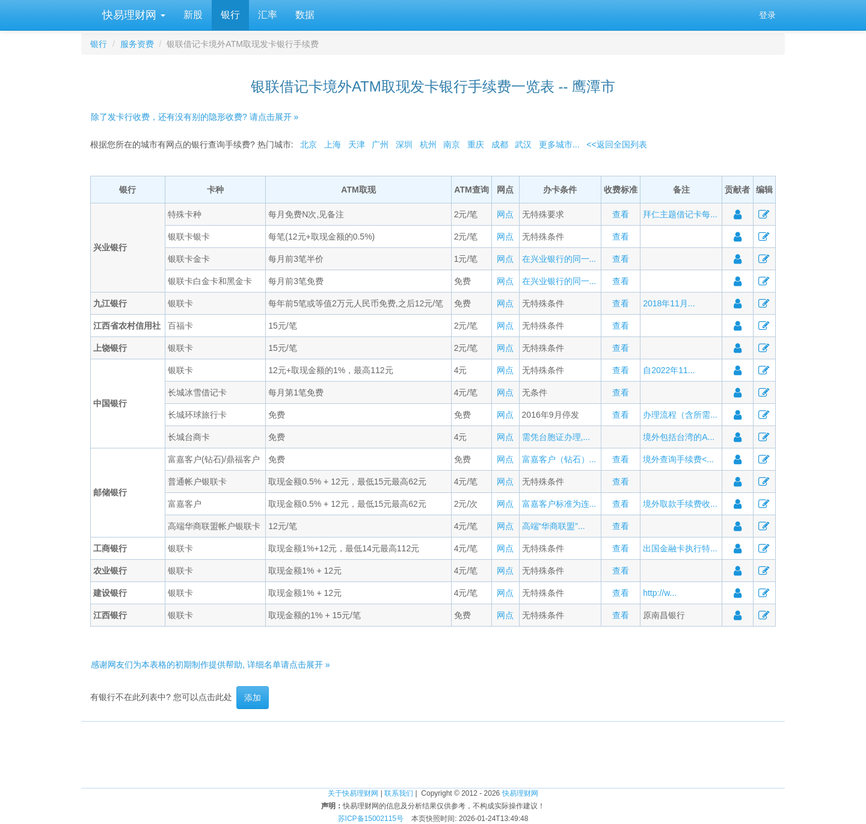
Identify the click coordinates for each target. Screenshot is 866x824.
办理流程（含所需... (680, 415)
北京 (308, 144)
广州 (380, 144)
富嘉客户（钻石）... (559, 459)
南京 (451, 144)
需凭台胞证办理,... (556, 437)
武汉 (523, 144)
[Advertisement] (433, 749)
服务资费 (137, 44)
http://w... (660, 593)
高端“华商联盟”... (553, 526)
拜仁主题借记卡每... (680, 214)
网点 (505, 214)
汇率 (267, 15)
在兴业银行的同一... (559, 259)
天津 (356, 144)
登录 (767, 15)
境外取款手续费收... (680, 504)
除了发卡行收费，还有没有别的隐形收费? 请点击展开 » (194, 117)
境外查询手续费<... (678, 459)
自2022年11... (669, 370)
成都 (499, 144)
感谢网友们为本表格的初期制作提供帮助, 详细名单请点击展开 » (210, 664)
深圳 (404, 144)
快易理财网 (132, 15)
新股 (193, 15)
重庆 (475, 144)
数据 (305, 15)
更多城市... (559, 144)
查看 (620, 214)
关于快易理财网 (353, 793)
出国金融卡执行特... (680, 548)
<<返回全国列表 (616, 144)
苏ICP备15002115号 (371, 818)
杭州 (428, 144)
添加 (252, 697)
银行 (230, 15)
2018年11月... (669, 303)
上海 (332, 144)
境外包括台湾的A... (678, 437)
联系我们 (398, 793)
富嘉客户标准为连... (559, 504)
